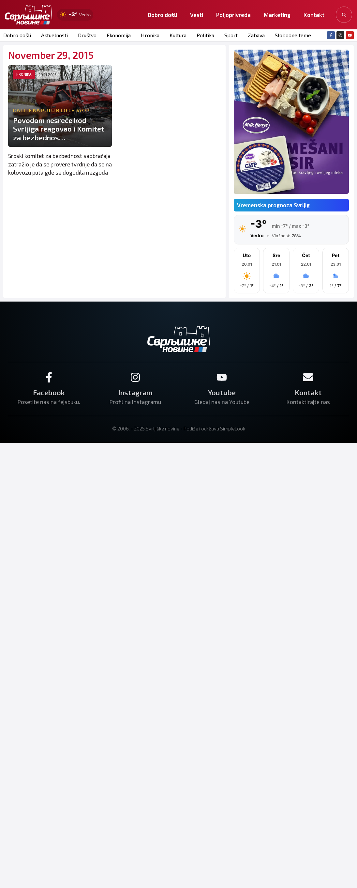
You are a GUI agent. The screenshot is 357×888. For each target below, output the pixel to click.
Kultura (178, 35)
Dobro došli (162, 14)
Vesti (196, 14)
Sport (231, 35)
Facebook (49, 392)
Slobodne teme (293, 35)
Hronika (150, 35)
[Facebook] (49, 377)
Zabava (256, 35)
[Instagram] (135, 377)
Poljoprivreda (233, 14)
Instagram (135, 392)
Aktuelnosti (54, 35)
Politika (205, 35)
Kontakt (314, 14)
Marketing (277, 14)
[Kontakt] (308, 377)
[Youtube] (221, 377)
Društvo (87, 35)
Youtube (222, 392)
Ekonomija (119, 35)
